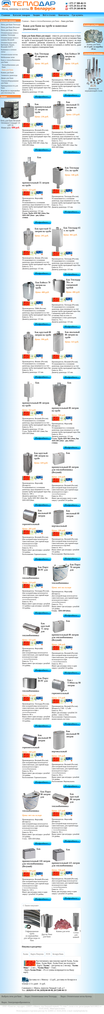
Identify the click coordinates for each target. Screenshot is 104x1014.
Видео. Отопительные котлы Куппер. (76, 996)
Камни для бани (7, 73)
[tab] (31, 905)
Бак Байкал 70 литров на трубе (42, 285)
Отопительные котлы (9, 55)
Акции (36, 15)
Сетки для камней (76, 933)
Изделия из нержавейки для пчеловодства (10, 92)
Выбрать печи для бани (11, 996)
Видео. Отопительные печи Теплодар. (41, 996)
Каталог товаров (21, 15)
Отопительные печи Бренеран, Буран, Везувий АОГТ (9, 45)
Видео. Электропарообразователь (16, 1002)
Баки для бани (7, 70)
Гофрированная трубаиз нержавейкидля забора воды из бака (32, 934)
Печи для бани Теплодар (10, 25)
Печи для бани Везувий (10, 27)
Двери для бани (7, 78)
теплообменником (59, 494)
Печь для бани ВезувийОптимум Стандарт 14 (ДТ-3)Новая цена (10, 123)
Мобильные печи (8, 57)
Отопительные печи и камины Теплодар (9, 34)
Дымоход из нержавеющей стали (93, 88)
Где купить (77, 15)
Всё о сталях (49, 15)
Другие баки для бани (46, 934)
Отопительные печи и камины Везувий (9, 39)
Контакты (63, 15)
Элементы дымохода (9, 75)
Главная (6, 15)
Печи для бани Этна (9, 30)
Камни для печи (63, 930)
